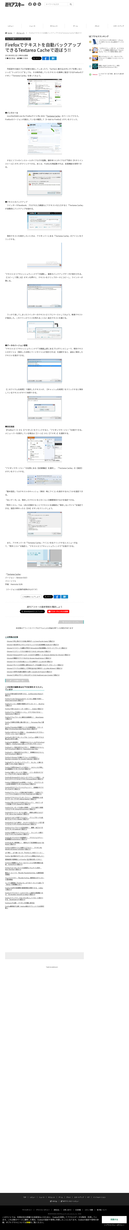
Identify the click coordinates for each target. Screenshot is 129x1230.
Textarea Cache (53, 116)
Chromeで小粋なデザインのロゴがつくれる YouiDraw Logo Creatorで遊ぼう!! (33, 675)
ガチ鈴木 (25, 58)
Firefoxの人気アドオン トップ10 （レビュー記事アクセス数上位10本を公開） (24, 738)
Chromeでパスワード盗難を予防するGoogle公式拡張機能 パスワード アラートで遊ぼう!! (37, 648)
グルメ (68, 1032)
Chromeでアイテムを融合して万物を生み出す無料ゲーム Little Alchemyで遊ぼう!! (34, 668)
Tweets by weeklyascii (52, 967)
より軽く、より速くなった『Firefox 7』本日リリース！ (24, 852)
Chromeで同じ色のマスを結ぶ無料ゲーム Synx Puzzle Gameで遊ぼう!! (31, 641)
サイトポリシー (27, 1045)
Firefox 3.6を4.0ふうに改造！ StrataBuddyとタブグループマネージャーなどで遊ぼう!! (24, 733)
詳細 (28, 1222)
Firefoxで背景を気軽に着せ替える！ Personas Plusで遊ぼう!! (24, 723)
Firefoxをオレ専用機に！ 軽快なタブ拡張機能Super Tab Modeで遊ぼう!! (24, 843)
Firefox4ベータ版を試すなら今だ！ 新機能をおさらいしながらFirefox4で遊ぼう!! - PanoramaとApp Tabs (24, 748)
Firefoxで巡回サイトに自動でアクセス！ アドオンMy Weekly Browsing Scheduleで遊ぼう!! (23, 848)
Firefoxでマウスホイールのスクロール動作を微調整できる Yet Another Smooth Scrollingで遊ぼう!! (24, 893)
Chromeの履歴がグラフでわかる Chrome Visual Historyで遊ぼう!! (29, 658)
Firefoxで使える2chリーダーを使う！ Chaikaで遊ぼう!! (24, 709)
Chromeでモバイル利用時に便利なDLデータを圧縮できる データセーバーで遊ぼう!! (35, 665)
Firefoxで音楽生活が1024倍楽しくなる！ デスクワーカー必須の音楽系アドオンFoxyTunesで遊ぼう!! (24, 783)
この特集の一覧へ (17, 680)
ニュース (54, 26)
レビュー (32, 26)
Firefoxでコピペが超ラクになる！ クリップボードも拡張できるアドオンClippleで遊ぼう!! (24, 818)
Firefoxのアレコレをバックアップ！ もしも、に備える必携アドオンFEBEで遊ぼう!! (24, 763)
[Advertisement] (64, 14)
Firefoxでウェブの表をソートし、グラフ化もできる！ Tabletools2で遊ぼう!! (24, 713)
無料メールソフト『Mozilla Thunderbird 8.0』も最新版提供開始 (24, 873)
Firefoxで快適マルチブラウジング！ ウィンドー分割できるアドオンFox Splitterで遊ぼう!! (24, 833)
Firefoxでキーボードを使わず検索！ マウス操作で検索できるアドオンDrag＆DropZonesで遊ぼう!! (24, 808)
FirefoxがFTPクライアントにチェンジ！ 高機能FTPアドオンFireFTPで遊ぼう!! (24, 788)
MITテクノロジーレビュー (70, 1036)
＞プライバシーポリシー (114, 1225)
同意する (114, 1219)
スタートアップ (79, 1032)
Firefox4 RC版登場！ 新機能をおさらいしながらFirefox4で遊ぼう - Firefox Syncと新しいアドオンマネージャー (24, 743)
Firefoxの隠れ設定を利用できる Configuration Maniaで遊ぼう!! (24, 694)
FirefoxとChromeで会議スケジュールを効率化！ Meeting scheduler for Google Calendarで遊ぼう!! (22, 758)
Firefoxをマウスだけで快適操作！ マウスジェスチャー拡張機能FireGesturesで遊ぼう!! (24, 838)
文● (7, 58)
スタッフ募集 (89, 1045)
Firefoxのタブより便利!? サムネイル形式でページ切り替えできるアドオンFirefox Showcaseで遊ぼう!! (24, 823)
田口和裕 (12, 58)
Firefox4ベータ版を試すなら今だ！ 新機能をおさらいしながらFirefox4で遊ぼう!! (24, 753)
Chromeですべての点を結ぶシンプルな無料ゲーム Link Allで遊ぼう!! (30, 661)
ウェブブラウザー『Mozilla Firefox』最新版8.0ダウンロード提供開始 (24, 878)
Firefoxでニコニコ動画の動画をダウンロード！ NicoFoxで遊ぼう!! (24, 704)
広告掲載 (78, 1045)
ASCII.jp (53, 1036)
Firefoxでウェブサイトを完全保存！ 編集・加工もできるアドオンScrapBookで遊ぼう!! (24, 828)
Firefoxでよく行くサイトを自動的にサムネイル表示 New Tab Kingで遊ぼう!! (23, 868)
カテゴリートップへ (71, 622)
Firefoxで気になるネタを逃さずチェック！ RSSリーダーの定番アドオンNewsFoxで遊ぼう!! (24, 803)
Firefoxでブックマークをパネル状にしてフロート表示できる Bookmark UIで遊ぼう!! (24, 898)
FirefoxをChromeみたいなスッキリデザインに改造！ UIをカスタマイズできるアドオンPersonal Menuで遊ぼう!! (24, 778)
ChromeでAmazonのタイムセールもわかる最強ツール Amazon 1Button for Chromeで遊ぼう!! (38, 655)
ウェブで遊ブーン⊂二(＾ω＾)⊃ (18, 39)
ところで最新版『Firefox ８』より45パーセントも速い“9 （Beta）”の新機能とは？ (24, 883)
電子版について (102, 1045)
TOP (10, 26)
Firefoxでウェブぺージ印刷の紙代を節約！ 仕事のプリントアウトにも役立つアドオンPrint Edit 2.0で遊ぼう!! (24, 793)
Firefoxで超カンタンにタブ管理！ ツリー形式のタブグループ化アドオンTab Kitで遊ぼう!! (24, 773)
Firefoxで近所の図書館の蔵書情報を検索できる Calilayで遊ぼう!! (24, 888)
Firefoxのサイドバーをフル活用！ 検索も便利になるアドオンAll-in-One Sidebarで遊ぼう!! (24, 813)
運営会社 (56, 1045)
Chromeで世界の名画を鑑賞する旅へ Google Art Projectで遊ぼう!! (29, 672)
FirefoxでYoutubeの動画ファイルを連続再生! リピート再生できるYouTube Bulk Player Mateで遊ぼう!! (24, 728)
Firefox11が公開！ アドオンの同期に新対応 (20, 903)
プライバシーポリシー (43, 1045)
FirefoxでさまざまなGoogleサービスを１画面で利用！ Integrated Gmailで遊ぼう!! (24, 699)
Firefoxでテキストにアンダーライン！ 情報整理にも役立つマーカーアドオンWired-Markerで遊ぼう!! (24, 798)
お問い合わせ (67, 1045)
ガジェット (75, 26)
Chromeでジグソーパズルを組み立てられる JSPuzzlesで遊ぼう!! (29, 651)
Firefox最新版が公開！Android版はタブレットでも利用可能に (24, 907)
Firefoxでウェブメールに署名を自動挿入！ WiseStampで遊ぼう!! (24, 718)
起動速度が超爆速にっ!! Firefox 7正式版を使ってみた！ (23, 859)
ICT (88, 1032)
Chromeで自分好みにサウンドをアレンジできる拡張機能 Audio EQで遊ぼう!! (33, 644)
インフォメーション (99, 1032)
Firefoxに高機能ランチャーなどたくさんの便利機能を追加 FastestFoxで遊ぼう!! (24, 863)
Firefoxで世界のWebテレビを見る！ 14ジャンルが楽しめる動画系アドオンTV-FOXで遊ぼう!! (24, 768)
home (8, 33)
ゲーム (97, 26)
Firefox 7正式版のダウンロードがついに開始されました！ (24, 856)
